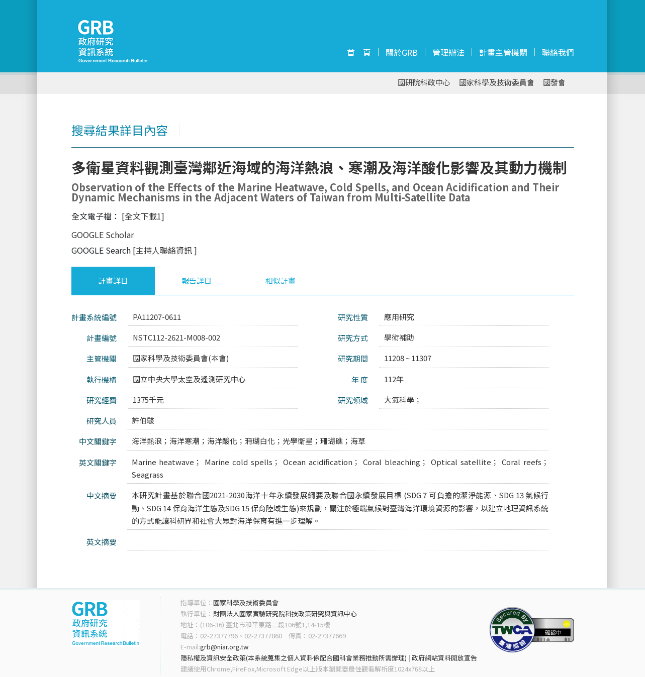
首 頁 (359, 52)
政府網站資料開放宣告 (444, 657)
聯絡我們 (558, 52)
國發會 (554, 82)
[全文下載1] (143, 216)
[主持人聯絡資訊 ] (165, 250)
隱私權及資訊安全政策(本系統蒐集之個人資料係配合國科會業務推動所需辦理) (293, 657)
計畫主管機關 (503, 52)
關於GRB (402, 52)
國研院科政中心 (424, 82)
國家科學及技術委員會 (496, 82)
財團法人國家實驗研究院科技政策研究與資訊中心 (285, 613)
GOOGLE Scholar (102, 235)
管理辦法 (448, 52)
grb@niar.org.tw (224, 646)
